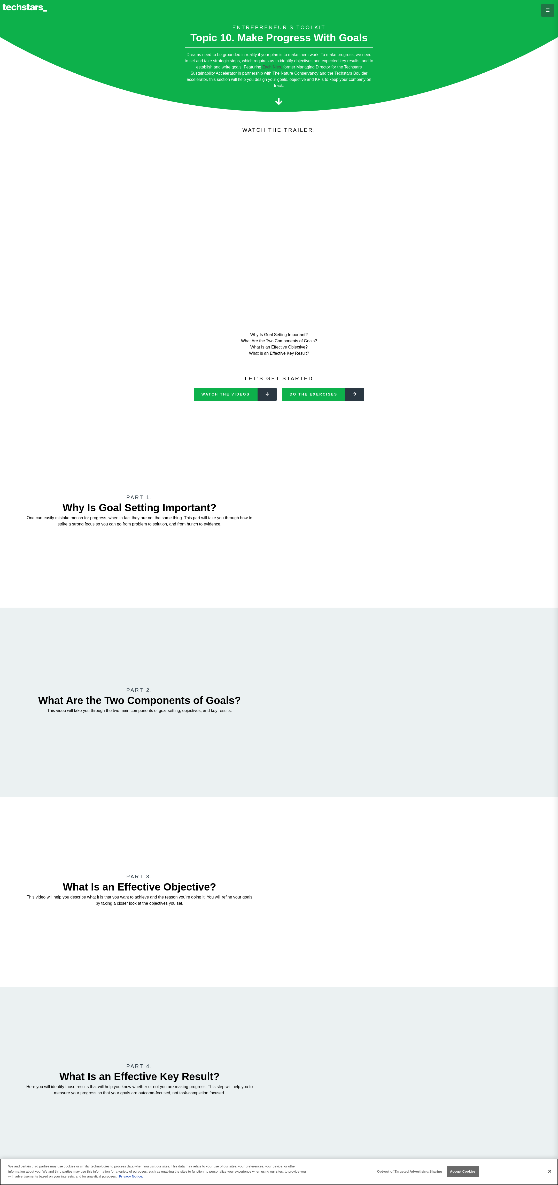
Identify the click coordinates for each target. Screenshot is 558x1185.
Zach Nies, (272, 67)
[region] (279, 1172)
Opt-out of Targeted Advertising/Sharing (409, 1171)
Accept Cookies (463, 1171)
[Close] (549, 1171)
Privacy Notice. (131, 1176)
